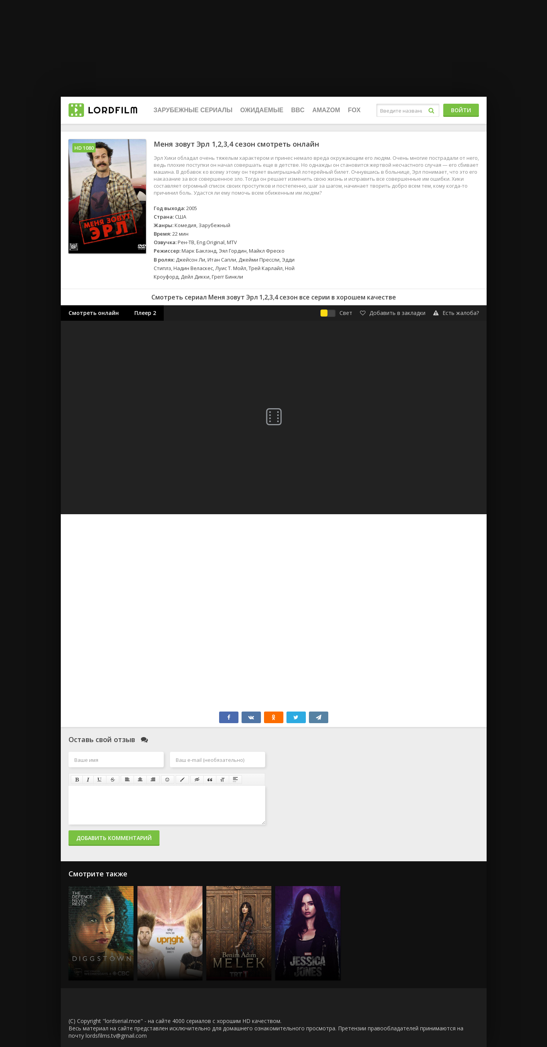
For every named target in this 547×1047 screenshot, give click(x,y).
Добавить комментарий (114, 838)
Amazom (326, 110)
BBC (298, 110)
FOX (354, 110)
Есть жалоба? (456, 312)
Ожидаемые (261, 110)
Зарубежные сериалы (193, 110)
